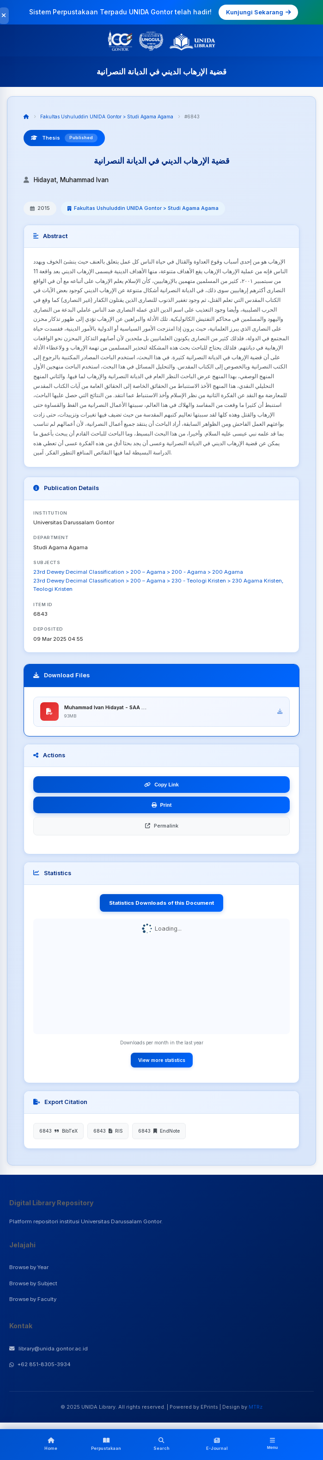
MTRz (255, 1407)
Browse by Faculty (32, 1299)
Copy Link (161, 785)
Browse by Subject (33, 1283)
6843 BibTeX (58, 1131)
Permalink (161, 826)
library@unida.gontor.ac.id (48, 1349)
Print (162, 805)
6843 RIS (107, 1131)
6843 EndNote (159, 1131)
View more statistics (161, 1060)
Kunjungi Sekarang (258, 12)
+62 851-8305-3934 (40, 1365)
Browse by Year (29, 1267)
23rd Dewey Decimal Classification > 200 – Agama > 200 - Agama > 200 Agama (138, 572)
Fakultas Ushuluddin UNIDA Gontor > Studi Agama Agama (106, 116)
